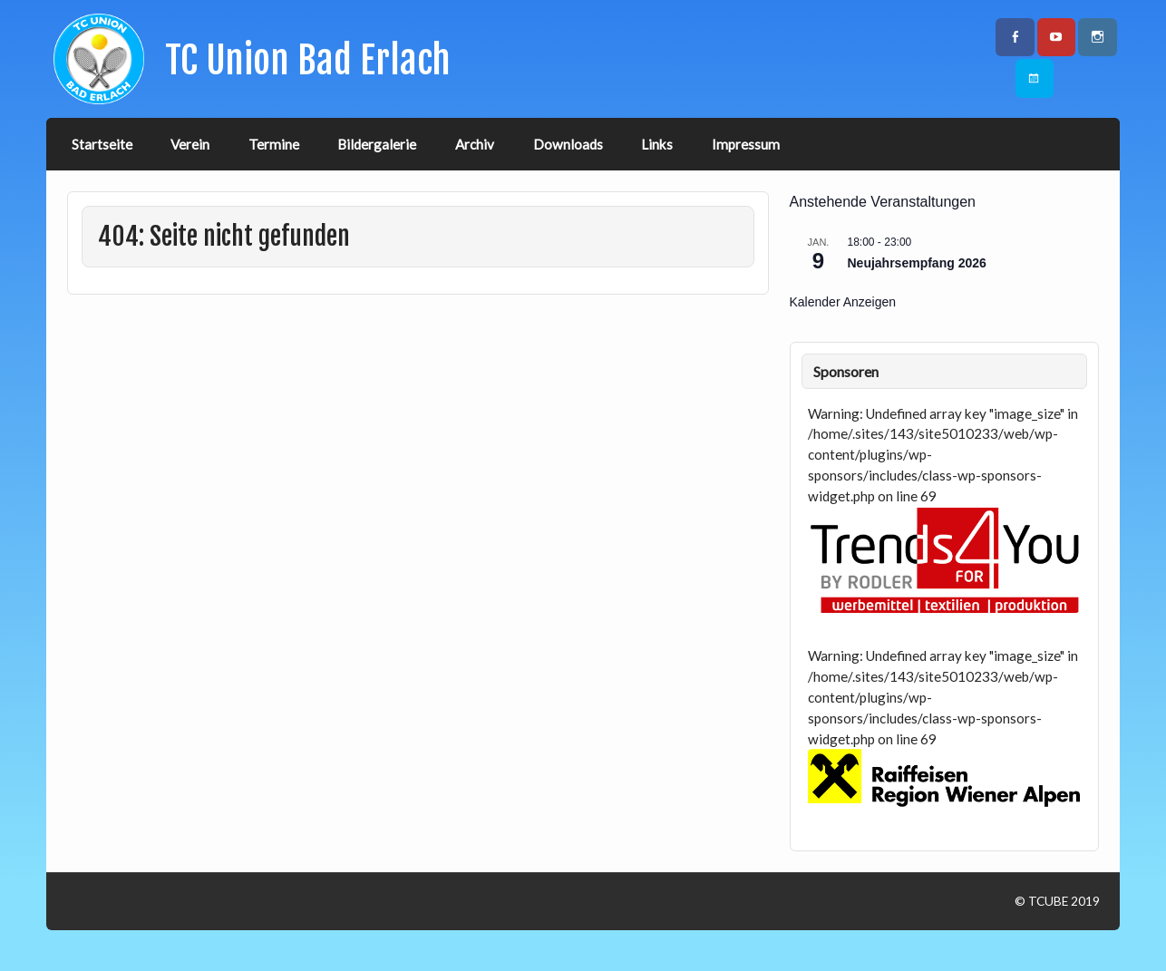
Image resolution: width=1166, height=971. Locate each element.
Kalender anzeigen (843, 302)
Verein (189, 144)
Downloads (568, 144)
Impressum (746, 144)
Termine (273, 144)
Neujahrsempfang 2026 (917, 263)
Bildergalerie (376, 144)
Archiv (474, 144)
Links (657, 144)
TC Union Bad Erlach (308, 60)
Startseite (102, 144)
